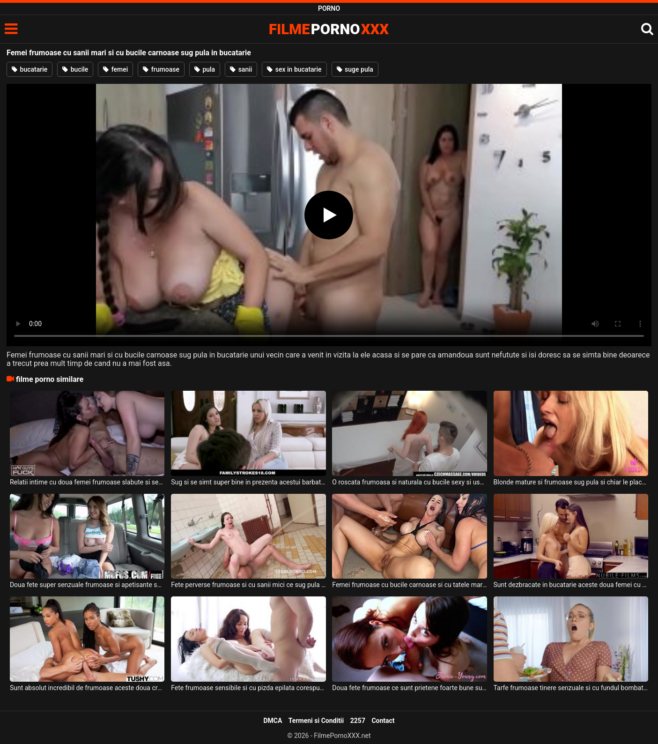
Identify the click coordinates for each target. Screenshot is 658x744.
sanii (241, 69)
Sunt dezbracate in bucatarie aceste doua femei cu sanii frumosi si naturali (571, 584)
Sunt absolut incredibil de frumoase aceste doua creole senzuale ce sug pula (87, 688)
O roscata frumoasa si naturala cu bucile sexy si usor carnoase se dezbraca (409, 482)
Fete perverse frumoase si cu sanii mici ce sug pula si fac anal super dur (248, 584)
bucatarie (29, 69)
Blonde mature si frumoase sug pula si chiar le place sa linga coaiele (571, 482)
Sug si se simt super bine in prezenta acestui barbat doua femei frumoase (248, 482)
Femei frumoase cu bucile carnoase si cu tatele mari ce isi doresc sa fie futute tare (409, 584)
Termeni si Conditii (316, 720)
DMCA (272, 720)
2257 (357, 720)
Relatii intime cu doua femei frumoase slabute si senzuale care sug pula (87, 482)
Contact (382, 720)
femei (115, 69)
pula (204, 69)
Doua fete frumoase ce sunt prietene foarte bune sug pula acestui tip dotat (409, 688)
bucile (75, 69)
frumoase (161, 69)
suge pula (355, 69)
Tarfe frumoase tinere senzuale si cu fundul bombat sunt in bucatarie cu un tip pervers (571, 688)
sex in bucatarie (294, 69)
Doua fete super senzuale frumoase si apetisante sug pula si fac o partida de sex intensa (87, 584)
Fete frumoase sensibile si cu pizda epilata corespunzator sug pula (248, 688)
